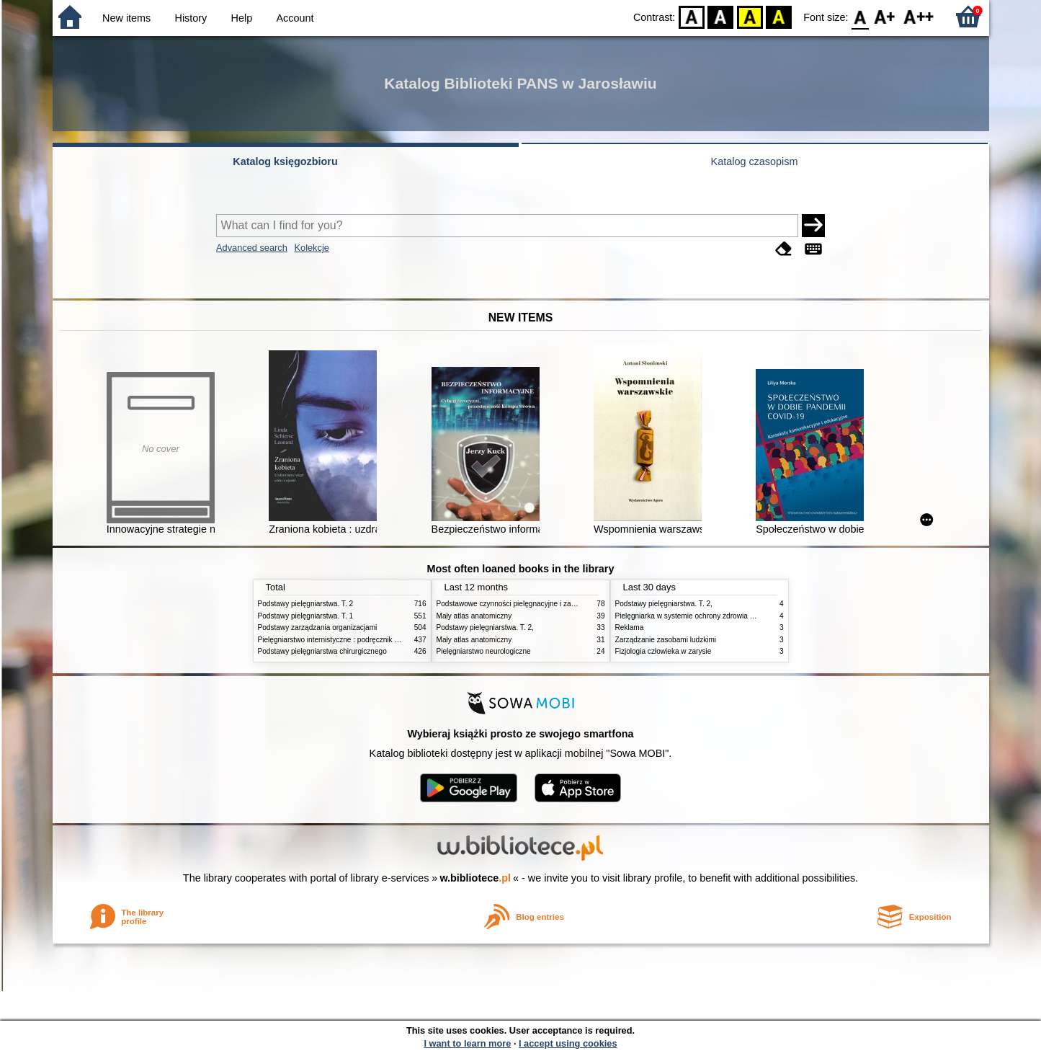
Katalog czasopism (754, 161)
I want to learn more (467, 1043)
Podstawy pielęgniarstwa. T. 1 (306, 616)
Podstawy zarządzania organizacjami (317, 627)
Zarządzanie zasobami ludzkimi (666, 640)
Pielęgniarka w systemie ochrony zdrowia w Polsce (697, 616)
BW (720, 16)
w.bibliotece (475, 878)
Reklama (629, 627)
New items (126, 18)
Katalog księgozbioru (285, 161)
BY (778, 16)
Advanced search (251, 247)
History (191, 18)
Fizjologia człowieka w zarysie (663, 651)
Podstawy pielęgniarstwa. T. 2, (485, 627)
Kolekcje (311, 247)
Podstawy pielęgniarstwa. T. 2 (306, 604)
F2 (919, 16)
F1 (885, 16)
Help (242, 18)
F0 (860, 16)
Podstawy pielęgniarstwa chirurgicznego (322, 651)
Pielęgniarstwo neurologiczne (484, 651)
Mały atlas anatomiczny (474, 616)
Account (294, 18)
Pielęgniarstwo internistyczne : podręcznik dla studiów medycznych (365, 640)
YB (749, 16)
